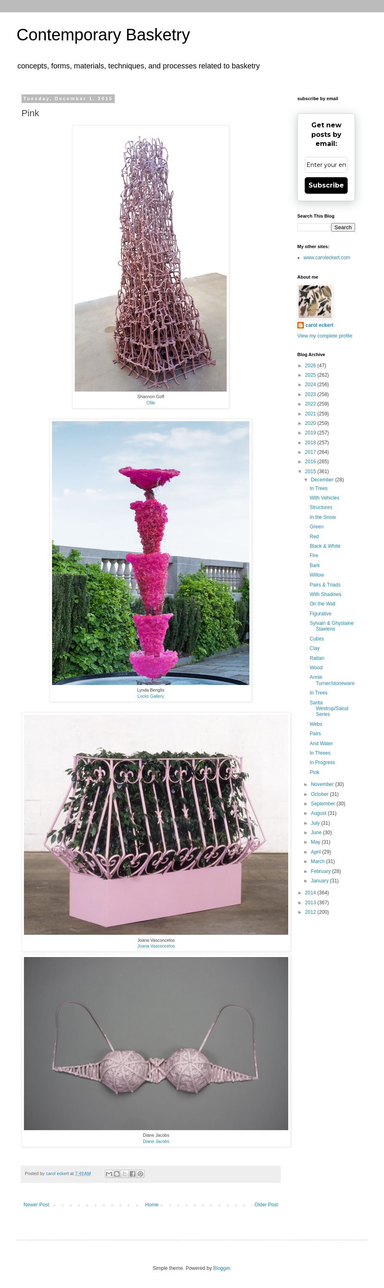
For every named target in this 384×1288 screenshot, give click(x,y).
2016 (311, 462)
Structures (321, 507)
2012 (311, 912)
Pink (314, 772)
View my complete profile (324, 336)
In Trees (318, 488)
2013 (311, 903)
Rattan (317, 658)
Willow (317, 575)
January (320, 881)
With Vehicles (324, 498)
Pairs (315, 734)
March (318, 861)
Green (316, 527)
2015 (311, 471)
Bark (315, 565)
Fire (314, 555)
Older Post (266, 1205)
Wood (316, 668)
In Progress (322, 762)
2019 (311, 433)
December (323, 480)
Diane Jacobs (156, 1141)
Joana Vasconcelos (156, 945)
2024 (311, 384)
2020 (311, 423)
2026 (311, 365)
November (323, 784)
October (320, 794)
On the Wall (322, 604)
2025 (311, 375)
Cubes (317, 639)
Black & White (325, 546)
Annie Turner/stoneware (332, 680)
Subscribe (326, 185)
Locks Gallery (150, 696)
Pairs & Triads (325, 585)
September (324, 804)
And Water (321, 743)
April (316, 852)
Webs (316, 724)
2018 (311, 443)
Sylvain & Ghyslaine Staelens (332, 626)
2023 (311, 394)
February (321, 871)
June (317, 832)
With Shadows (325, 594)
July (316, 823)
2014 (311, 893)
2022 (311, 404)
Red (314, 537)
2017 (311, 452)
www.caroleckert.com (326, 257)
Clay (315, 648)
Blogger (221, 1268)
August (319, 813)
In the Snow (323, 517)
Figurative (321, 614)
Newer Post (36, 1205)
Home (152, 1205)
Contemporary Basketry (103, 35)
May (316, 842)
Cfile (150, 402)
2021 (311, 414)
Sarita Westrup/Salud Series (329, 709)
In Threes (320, 753)
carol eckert (319, 325)
